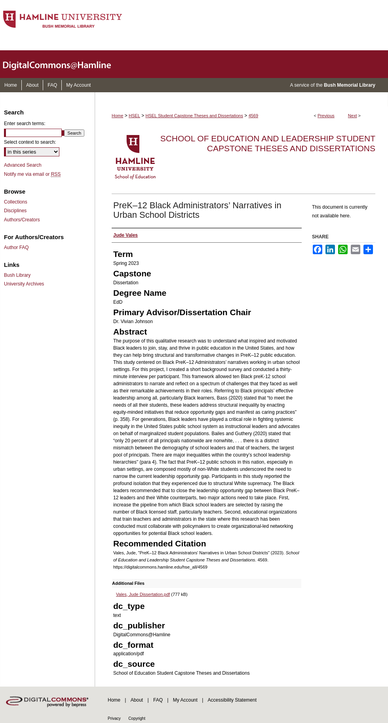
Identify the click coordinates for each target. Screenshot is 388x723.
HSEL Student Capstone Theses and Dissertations (194, 115)
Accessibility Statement (232, 700)
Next (352, 115)
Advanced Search (23, 165)
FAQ (158, 700)
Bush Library (17, 275)
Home (117, 115)
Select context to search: (30, 142)
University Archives (24, 284)
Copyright (136, 718)
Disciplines (15, 210)
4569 (253, 115)
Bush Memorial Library (349, 85)
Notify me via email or (32, 174)
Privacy (114, 718)
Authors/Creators (22, 220)
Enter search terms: (25, 123)
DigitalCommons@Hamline (63, 64)
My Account (185, 700)
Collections (15, 202)
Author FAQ (16, 247)
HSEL (134, 115)
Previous (326, 115)
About (137, 700)
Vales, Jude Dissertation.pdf (143, 594)
